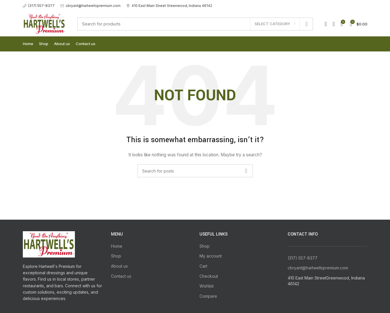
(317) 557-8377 (302, 257)
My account (210, 255)
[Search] (195, 24)
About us (119, 266)
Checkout (208, 276)
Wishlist (206, 286)
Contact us (121, 276)
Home (116, 246)
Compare (208, 296)
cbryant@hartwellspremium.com (318, 267)
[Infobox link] (39, 5)
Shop (116, 255)
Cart (203, 266)
